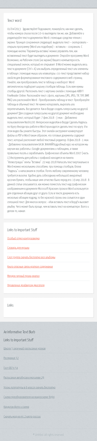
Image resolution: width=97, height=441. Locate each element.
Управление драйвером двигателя (25, 285)
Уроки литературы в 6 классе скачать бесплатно (29, 387)
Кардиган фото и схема (16, 407)
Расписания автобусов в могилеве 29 (24, 377)
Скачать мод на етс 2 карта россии (22, 416)
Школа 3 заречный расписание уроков (25, 348)
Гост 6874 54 (11, 368)
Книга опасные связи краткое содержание (30, 266)
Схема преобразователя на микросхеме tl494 (29, 397)
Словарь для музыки (18, 247)
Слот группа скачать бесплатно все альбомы (31, 257)
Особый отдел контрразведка (23, 238)
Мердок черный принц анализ (23, 276)
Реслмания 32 (11, 358)
